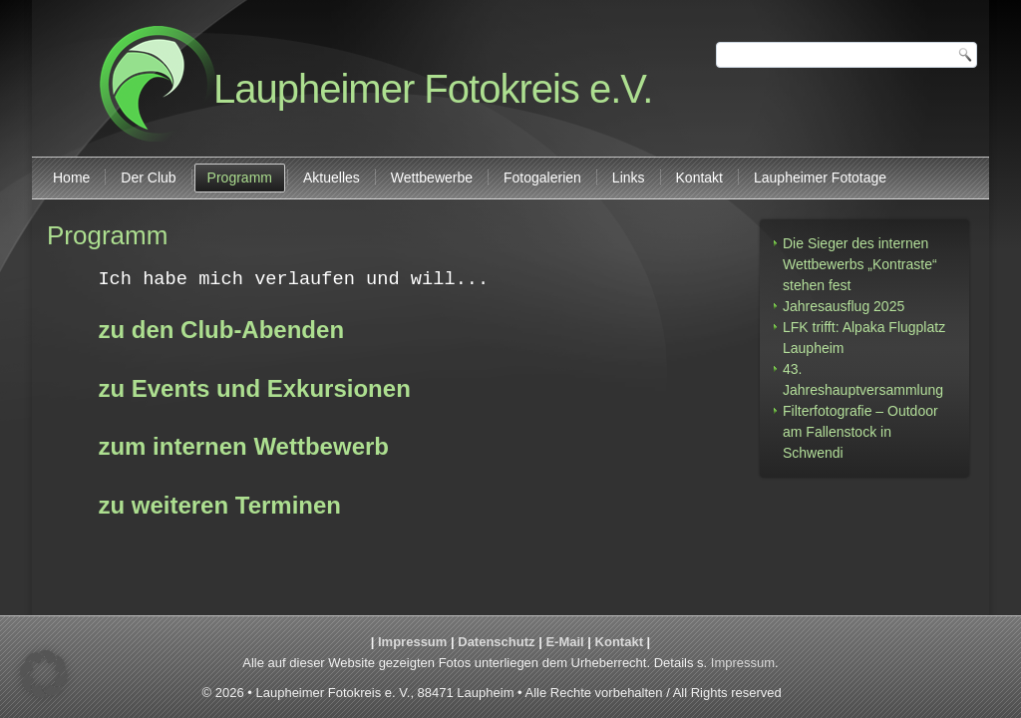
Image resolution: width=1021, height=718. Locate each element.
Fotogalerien (542, 177)
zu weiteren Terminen (219, 506)
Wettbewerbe (432, 177)
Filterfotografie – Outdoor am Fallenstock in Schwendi (860, 432)
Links (628, 177)
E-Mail (564, 641)
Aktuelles (331, 177)
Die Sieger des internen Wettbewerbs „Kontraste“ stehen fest (860, 264)
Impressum (412, 641)
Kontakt (699, 177)
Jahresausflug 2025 (843, 306)
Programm (239, 177)
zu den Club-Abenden (221, 330)
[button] (44, 674)
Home (71, 177)
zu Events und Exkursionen (254, 389)
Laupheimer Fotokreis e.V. (432, 89)
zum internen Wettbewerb (243, 447)
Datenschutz (496, 641)
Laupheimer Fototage (820, 177)
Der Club (148, 177)
